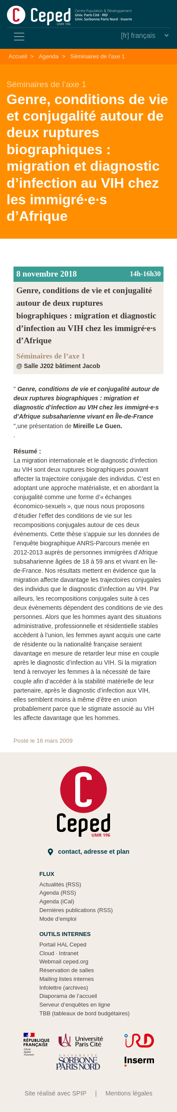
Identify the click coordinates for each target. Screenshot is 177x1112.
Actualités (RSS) (60, 884)
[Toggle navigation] (19, 36)
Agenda (48, 56)
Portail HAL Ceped (62, 944)
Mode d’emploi (57, 919)
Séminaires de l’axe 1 (97, 56)
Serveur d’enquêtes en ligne (74, 1004)
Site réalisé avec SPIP (55, 1093)
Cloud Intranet (58, 953)
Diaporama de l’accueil (68, 996)
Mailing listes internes (66, 979)
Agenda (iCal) (56, 901)
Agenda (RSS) (57, 892)
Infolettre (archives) (63, 987)
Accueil (18, 56)
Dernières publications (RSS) (76, 910)
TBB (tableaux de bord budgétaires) (84, 1013)
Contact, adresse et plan (89, 851)
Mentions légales (129, 1093)
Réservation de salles (66, 970)
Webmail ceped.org (63, 961)
